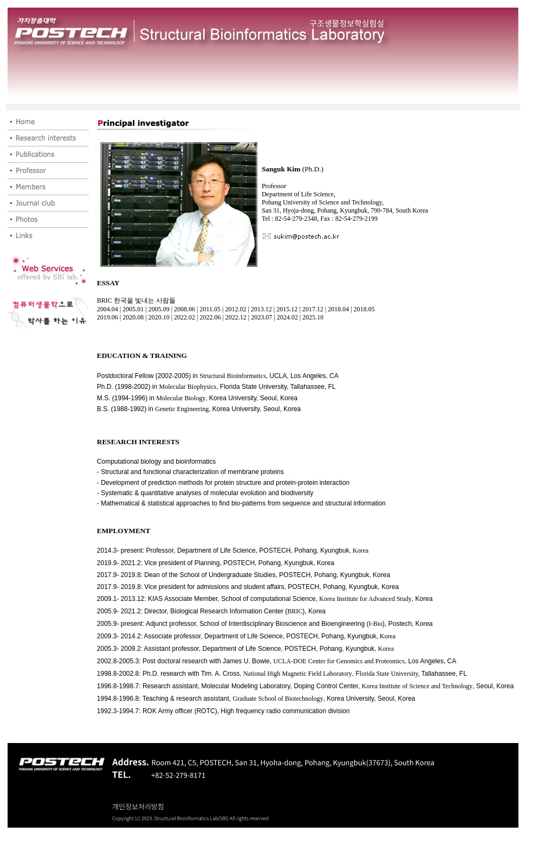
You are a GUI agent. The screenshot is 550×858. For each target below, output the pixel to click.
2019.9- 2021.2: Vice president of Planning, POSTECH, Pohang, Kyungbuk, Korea (215, 563)
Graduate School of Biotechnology (277, 698)
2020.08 (133, 317)
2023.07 (262, 317)
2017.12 (312, 309)
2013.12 (261, 309)
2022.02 (184, 317)
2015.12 (286, 309)
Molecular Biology (180, 398)
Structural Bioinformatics (232, 376)
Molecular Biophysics (188, 386)
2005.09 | (161, 309)
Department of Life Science (216, 550)
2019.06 (108, 317)
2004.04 (107, 309)
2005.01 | (134, 309)
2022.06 (210, 317)
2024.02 (288, 317)
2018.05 (363, 309)
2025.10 (312, 317)
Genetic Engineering (182, 409)
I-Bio (375, 624)
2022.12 (236, 317)
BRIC (294, 611)
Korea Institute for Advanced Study (365, 599)
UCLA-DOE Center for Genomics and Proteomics (338, 661)
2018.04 (338, 309)
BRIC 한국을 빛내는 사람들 (136, 300)
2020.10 (159, 317)
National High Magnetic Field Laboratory (297, 673)
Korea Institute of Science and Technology (417, 686)
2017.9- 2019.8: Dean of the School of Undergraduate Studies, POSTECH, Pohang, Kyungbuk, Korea (243, 575)
